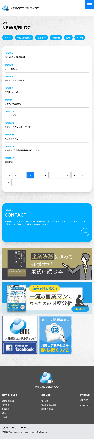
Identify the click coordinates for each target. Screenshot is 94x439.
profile (85, 395)
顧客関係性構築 (24, 37)
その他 (80, 37)
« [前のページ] (15, 175)
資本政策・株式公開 (48, 405)
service (45, 395)
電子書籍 (41, 37)
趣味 (68, 37)
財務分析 (56, 37)
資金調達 (44, 401)
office (84, 400)
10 (8, 182)
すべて (8, 37)
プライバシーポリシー (17, 428)
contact (86, 405)
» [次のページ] (23, 182)
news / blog (9, 395)
